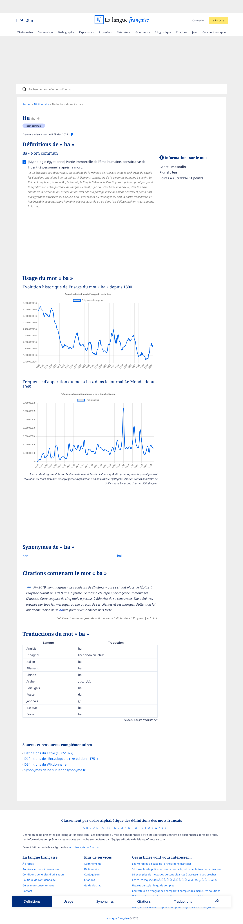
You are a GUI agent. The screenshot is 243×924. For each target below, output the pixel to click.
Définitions (32, 901)
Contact (27, 881)
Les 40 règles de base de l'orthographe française (161, 854)
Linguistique (163, 19)
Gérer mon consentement (38, 875)
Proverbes (105, 19)
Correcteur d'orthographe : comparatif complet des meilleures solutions (176, 881)
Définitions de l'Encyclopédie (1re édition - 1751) (61, 747)
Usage (68, 901)
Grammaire (142, 19)
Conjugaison (45, 19)
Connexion (198, 7)
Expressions (86, 19)
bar (25, 545)
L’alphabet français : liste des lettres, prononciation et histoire (170, 886)
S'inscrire (218, 7)
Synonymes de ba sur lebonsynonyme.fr (54, 759)
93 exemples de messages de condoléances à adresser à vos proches (174, 865)
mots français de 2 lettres (83, 837)
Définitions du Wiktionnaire (45, 753)
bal (116, 545)
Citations (181, 19)
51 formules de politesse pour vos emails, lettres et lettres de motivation (176, 859)
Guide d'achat (92, 875)
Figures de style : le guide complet (153, 875)
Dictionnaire (25, 19)
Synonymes (105, 901)
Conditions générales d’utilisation (43, 865)
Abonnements (92, 854)
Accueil (27, 93)
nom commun (33, 114)
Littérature (123, 19)
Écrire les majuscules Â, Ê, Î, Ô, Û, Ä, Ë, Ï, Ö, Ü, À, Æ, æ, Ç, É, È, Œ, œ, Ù (174, 870)
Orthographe (66, 19)
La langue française (117, 908)
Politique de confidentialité (39, 870)
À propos (28, 854)
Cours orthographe (214, 19)
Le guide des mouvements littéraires (154, 892)
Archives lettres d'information (41, 859)
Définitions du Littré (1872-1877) (48, 742)
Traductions (183, 901)
